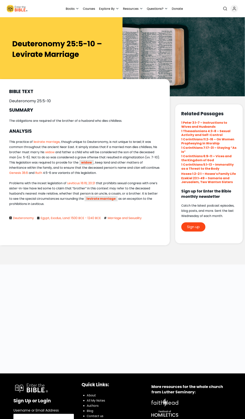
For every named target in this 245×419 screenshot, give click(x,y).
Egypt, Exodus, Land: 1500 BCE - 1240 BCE (71, 218)
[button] (72, 8)
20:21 (91, 183)
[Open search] (225, 8)
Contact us (95, 416)
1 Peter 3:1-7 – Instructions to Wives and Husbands (204, 124)
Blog (90, 411)
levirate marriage (46, 142)
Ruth (38, 173)
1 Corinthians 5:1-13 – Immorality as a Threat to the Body (207, 166)
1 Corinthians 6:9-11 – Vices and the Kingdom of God (206, 158)
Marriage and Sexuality (125, 218)
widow (50, 152)
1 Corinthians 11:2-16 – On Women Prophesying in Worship (207, 141)
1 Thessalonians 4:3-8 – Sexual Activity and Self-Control (205, 133)
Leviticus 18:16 (77, 183)
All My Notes (96, 400)
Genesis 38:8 (18, 173)
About (91, 395)
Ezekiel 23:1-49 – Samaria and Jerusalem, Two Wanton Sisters (207, 180)
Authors (93, 405)
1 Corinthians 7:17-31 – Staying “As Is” (208, 150)
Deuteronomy (23, 218)
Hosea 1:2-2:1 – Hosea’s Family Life (208, 174)
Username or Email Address (36, 410)
